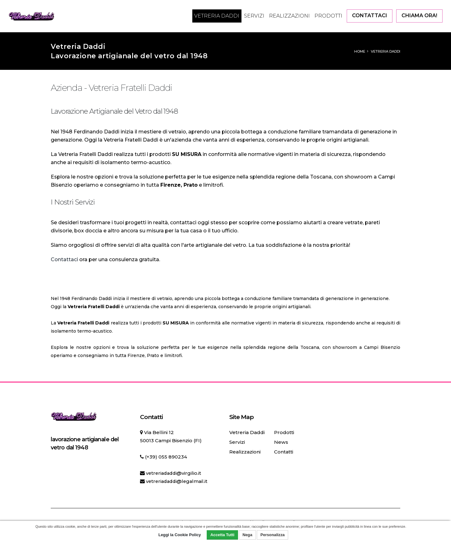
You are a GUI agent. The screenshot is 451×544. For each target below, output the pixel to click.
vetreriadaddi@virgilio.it (174, 473)
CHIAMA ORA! (419, 15)
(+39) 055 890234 (166, 457)
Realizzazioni (289, 16)
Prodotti (328, 16)
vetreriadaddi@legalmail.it (178, 481)
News (280, 442)
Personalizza (272, 534)
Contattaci (64, 259)
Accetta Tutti (222, 534)
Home (359, 51)
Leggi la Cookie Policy (179, 534)
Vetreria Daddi (216, 16)
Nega (247, 534)
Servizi (254, 16)
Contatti (283, 452)
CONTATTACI (369, 15)
